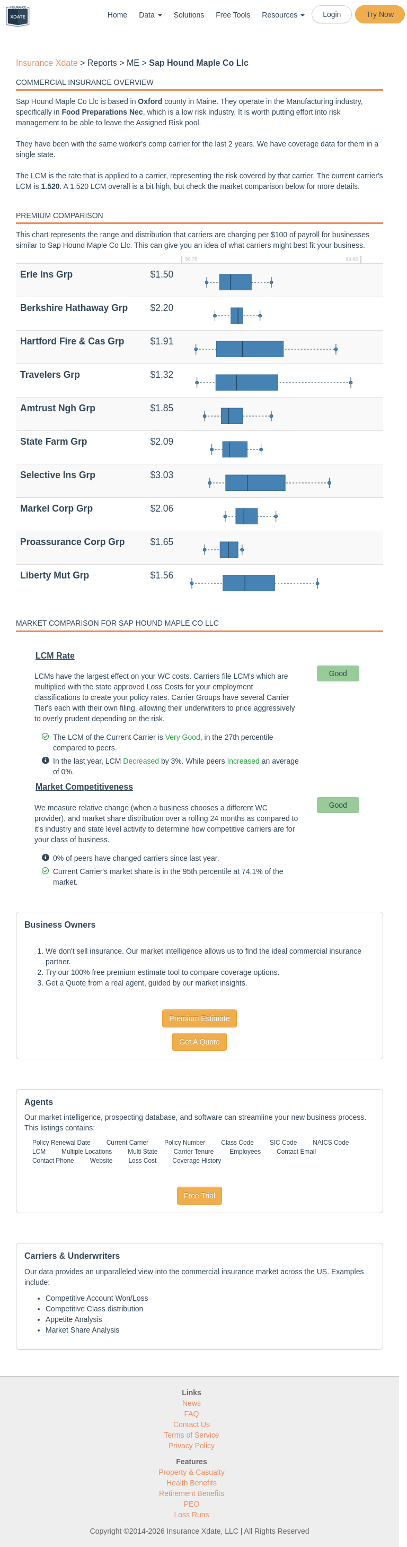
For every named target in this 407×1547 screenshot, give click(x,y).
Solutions (189, 15)
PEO (192, 1504)
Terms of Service (191, 1435)
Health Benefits (191, 1483)
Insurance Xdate (47, 62)
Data (150, 15)
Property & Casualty (191, 1472)
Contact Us (191, 1424)
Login (332, 14)
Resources (283, 15)
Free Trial (199, 1195)
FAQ (191, 1414)
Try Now (380, 14)
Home (117, 15)
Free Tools (233, 15)
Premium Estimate (199, 1018)
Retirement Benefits (191, 1493)
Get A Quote (199, 1042)
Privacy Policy (192, 1445)
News (191, 1403)
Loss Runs (191, 1514)
